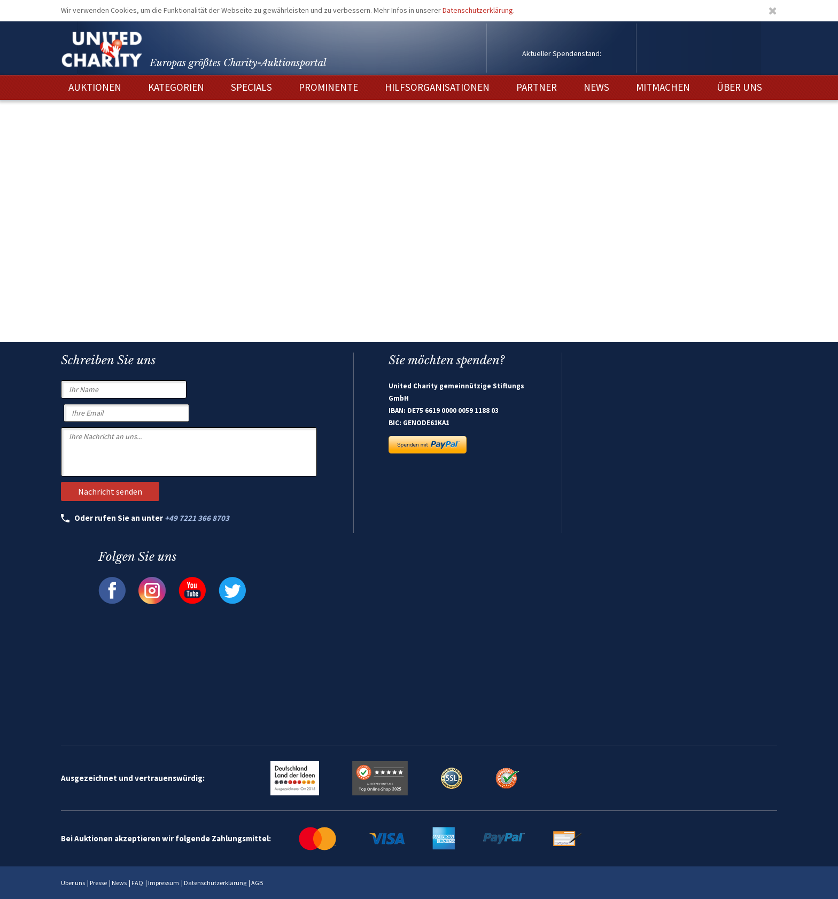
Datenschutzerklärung (478, 10)
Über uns (73, 883)
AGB (257, 883)
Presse (98, 883)
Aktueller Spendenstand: (561, 53)
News (119, 883)
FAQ (137, 883)
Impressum (163, 883)
